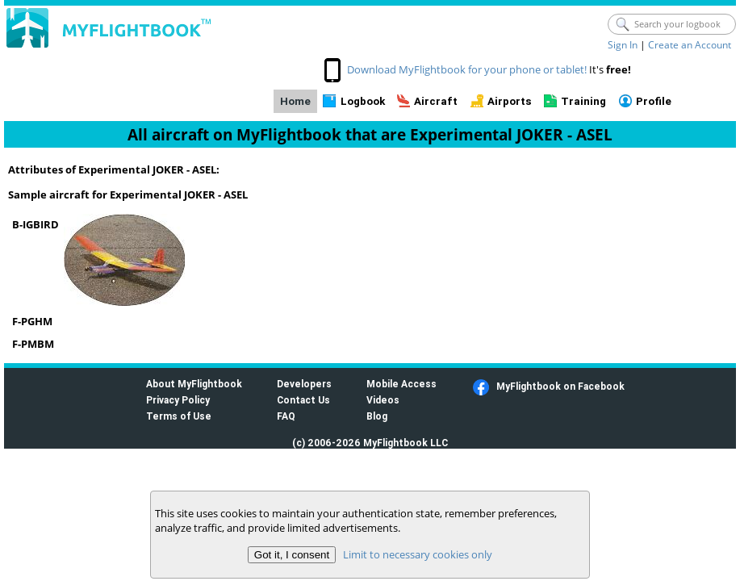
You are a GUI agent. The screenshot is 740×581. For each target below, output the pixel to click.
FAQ (286, 416)
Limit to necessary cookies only (417, 554)
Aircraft (436, 101)
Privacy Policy (178, 400)
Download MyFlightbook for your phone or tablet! (467, 69)
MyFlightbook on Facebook (560, 386)
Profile (653, 101)
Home (295, 101)
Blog (376, 416)
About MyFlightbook (194, 384)
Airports (509, 101)
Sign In (623, 45)
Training (583, 101)
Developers (304, 384)
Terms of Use (178, 416)
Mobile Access (401, 384)
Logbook (363, 101)
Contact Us (303, 400)
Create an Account (689, 45)
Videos (382, 400)
